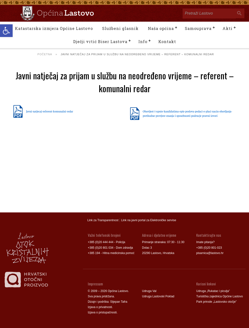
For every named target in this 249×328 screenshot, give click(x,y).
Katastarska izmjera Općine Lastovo (54, 28)
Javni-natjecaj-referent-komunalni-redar (49, 111)
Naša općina (161, 28)
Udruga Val (149, 291)
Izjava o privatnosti (100, 307)
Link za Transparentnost (102, 220)
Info (142, 41)
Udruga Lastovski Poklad (158, 296)
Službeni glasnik (120, 28)
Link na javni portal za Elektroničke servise (148, 220)
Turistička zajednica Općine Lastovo (219, 296)
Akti (227, 28)
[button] (6, 30)
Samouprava (198, 28)
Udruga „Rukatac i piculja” (213, 291)
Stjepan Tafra (118, 301)
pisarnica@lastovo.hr (209, 253)
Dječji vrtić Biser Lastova (100, 41)
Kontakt (167, 41)
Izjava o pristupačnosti (102, 312)
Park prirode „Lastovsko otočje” (216, 301)
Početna (44, 54)
